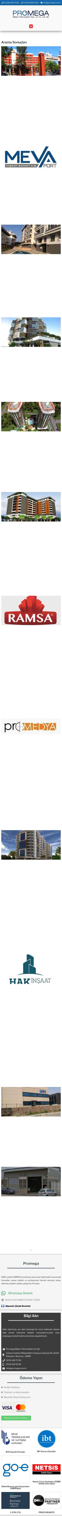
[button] (31, 26)
